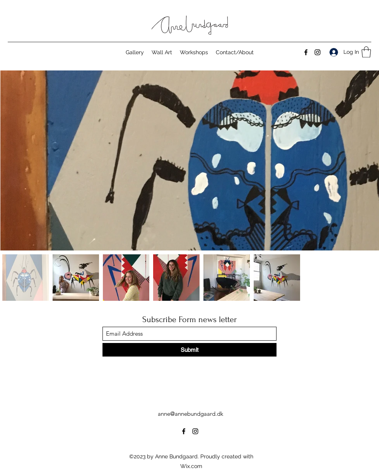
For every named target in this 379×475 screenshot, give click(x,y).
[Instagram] (317, 52)
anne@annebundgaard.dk (190, 413)
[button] (366, 52)
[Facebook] (306, 52)
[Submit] (189, 350)
